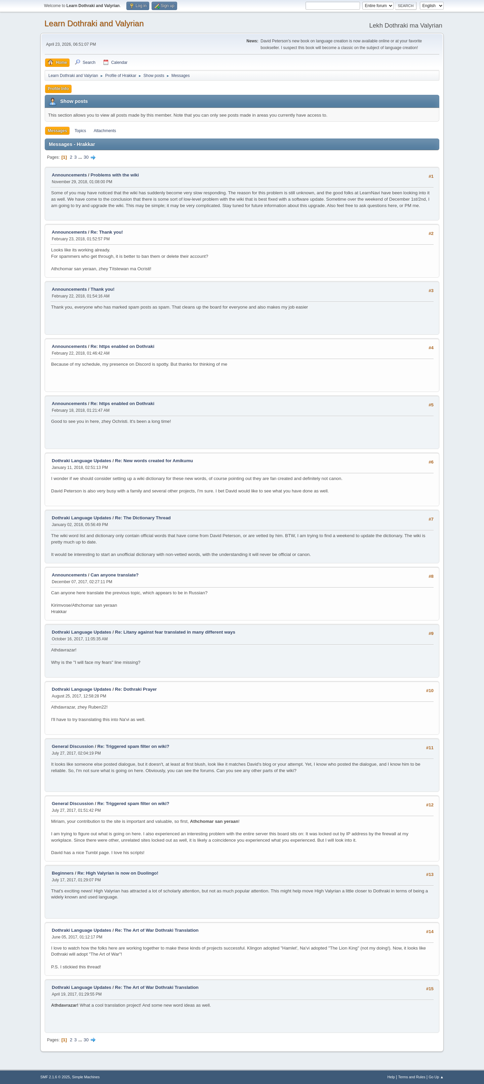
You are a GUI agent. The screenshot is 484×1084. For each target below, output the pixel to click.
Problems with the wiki (115, 174)
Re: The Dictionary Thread (143, 517)
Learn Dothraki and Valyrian (94, 23)
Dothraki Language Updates (81, 460)
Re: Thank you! (107, 232)
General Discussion (72, 746)
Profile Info (58, 88)
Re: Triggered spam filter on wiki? (133, 746)
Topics (80, 130)
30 (86, 157)
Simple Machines (85, 1077)
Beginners (63, 873)
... (80, 157)
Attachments (105, 130)
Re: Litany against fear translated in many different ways (175, 632)
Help (391, 1077)
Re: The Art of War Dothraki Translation (157, 930)
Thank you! (103, 289)
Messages (57, 130)
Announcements (69, 174)
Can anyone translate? (115, 574)
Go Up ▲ (436, 1077)
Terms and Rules (412, 1077)
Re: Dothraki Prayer (136, 689)
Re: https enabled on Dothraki (123, 346)
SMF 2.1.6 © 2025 (55, 1077)
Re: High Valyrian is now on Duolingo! (117, 873)
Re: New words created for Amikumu (154, 460)
